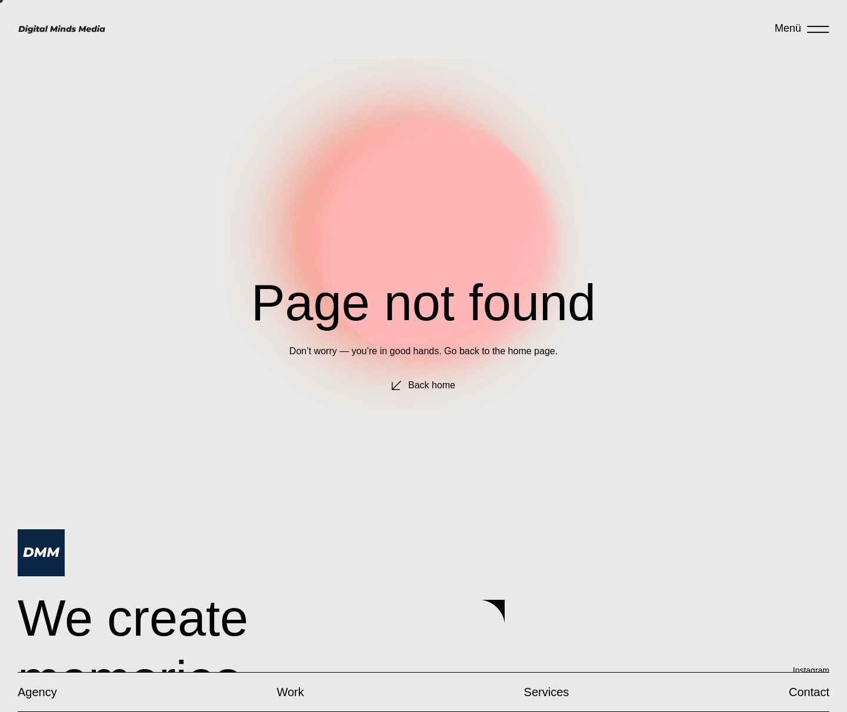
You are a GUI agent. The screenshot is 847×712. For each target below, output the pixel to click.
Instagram (811, 670)
